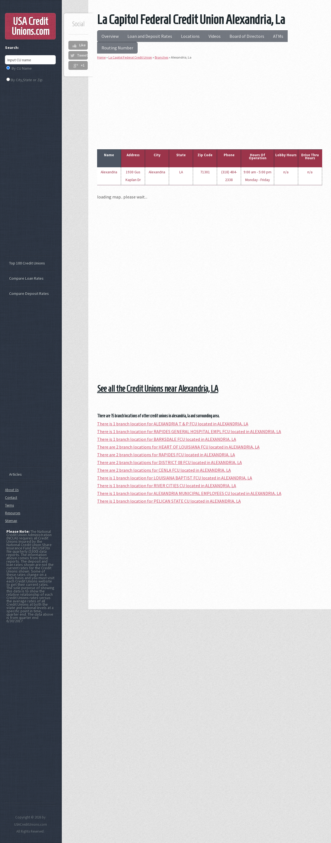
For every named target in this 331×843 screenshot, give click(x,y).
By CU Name (22, 68)
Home (101, 57)
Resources (12, 513)
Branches (161, 57)
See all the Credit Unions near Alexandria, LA (157, 389)
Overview (110, 36)
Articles (15, 474)
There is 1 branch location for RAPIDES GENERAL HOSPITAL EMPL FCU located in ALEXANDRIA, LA (189, 431)
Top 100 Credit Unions (27, 263)
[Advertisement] (209, 103)
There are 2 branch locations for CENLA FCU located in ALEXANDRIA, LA (164, 470)
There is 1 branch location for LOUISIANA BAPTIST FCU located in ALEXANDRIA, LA (174, 478)
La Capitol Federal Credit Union (130, 57)
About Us (11, 489)
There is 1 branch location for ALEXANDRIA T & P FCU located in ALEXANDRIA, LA (172, 423)
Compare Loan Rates (26, 278)
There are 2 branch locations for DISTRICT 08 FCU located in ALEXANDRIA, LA (169, 462)
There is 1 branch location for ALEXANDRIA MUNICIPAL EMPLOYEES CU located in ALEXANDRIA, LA (189, 493)
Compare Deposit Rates (29, 293)
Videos (215, 36)
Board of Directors (246, 36)
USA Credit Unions (30, 26)
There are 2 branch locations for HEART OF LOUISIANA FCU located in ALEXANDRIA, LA (178, 447)
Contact (11, 497)
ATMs (278, 36)
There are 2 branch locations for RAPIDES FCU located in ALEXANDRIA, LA (166, 454)
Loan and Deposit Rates (149, 36)
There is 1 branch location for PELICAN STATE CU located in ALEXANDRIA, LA (169, 501)
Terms (9, 505)
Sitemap (11, 520)
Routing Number (117, 48)
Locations (190, 36)
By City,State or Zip (26, 79)
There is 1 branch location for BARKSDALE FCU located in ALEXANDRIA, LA (166, 439)
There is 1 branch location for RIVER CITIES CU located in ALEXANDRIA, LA (166, 485)
